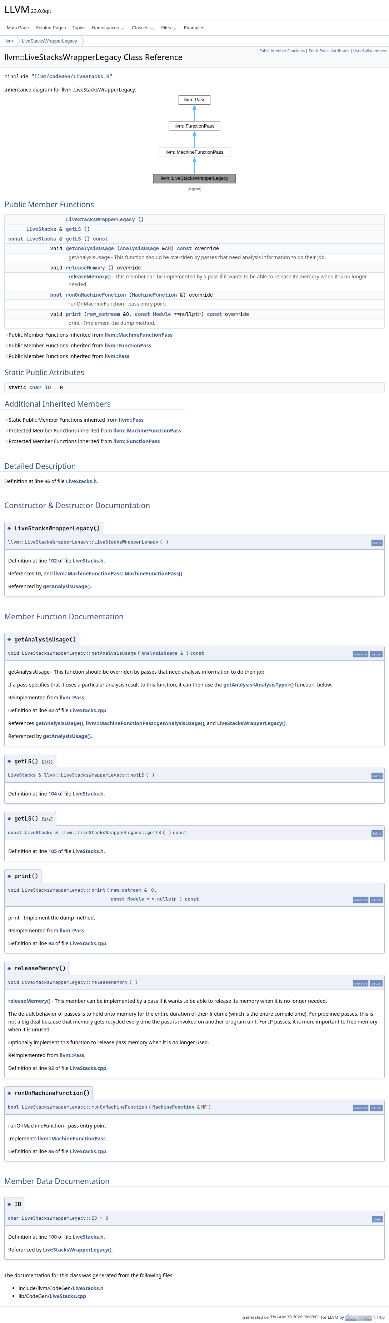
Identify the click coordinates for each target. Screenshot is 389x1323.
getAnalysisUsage (90, 248)
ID (48, 387)
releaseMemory (85, 267)
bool (56, 295)
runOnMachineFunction (96, 295)
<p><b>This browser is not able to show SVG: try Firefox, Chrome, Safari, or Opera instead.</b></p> (194, 139)
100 (52, 1236)
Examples (194, 27)
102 (52, 560)
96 (47, 481)
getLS (73, 229)
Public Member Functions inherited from (88, 334)
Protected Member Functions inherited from (92, 430)
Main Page (18, 27)
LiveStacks (41, 229)
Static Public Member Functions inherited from (74, 419)
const (15, 239)
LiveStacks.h (81, 481)
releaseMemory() (90, 276)
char (35, 387)
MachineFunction (154, 295)
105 (52, 851)
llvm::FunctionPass (128, 345)
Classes (143, 27)
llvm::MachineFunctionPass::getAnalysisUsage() (145, 723)
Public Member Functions (282, 50)
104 (52, 793)
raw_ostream (103, 314)
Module (162, 314)
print (73, 314)
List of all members (370, 50)
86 (51, 1151)
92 (51, 1068)
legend (194, 189)
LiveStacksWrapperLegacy (49, 41)
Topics (78, 27)
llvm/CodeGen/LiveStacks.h (71, 76)
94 (51, 943)
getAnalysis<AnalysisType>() (258, 684)
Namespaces (108, 27)
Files (168, 27)
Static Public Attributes (329, 50)
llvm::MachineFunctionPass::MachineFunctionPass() (118, 573)
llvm (9, 41)
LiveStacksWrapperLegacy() (251, 723)
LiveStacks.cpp (88, 710)
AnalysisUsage (139, 248)
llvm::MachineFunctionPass (139, 334)
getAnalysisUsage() (67, 586)
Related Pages (50, 27)
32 (51, 710)
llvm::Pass (117, 356)
